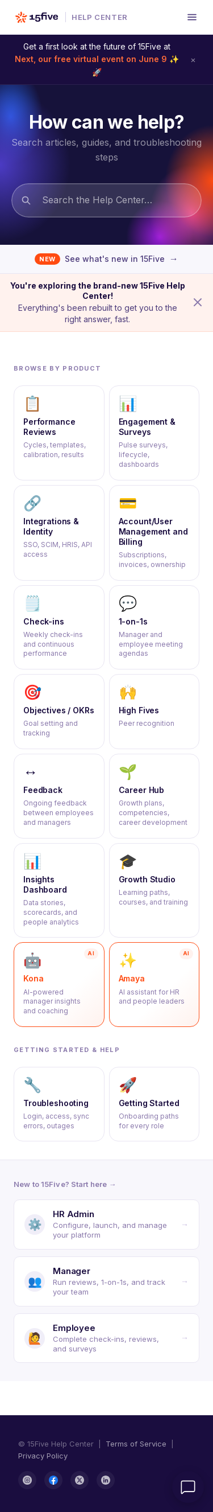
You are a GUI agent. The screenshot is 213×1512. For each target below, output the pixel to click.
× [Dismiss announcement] (193, 59)
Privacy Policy (43, 1455)
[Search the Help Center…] (106, 200)
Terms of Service (136, 1443)
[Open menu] (192, 17)
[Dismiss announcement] (197, 302)
